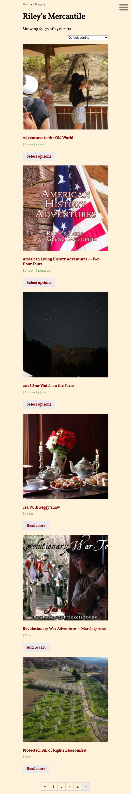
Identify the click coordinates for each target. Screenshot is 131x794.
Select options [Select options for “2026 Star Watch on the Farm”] (39, 404)
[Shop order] (87, 37)
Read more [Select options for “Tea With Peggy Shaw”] (36, 525)
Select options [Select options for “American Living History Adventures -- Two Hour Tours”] (39, 282)
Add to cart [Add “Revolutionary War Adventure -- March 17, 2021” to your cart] (36, 647)
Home (27, 4)
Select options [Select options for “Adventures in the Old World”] (39, 156)
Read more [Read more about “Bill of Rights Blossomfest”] (36, 768)
